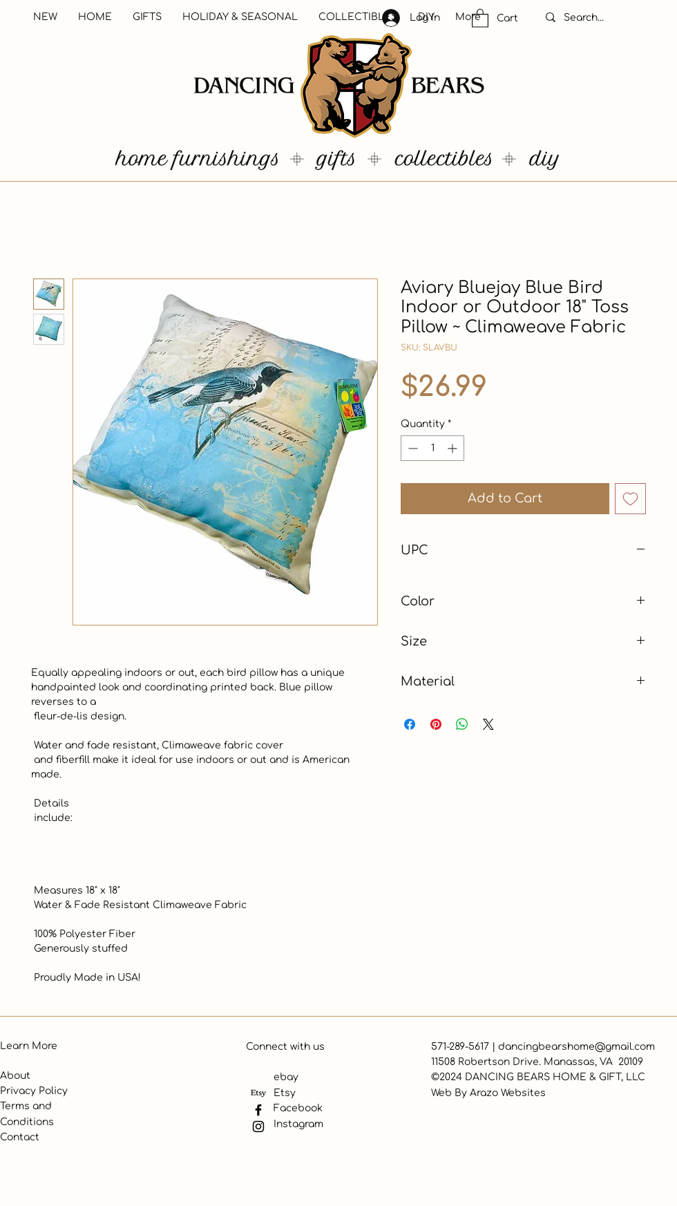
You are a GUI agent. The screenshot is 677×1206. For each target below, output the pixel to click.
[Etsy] (258, 1093)
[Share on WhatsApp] (462, 724)
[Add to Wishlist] (630, 498)
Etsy (285, 1093)
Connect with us (285, 1047)
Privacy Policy (34, 1091)
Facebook (298, 1108)
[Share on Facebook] (409, 724)
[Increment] (453, 448)
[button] (480, 18)
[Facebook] (258, 1110)
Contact (19, 1137)
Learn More (28, 1046)
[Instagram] (258, 1126)
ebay (286, 1077)
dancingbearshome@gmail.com (576, 1047)
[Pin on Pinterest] (436, 724)
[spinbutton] (432, 448)
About (15, 1076)
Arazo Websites (508, 1093)
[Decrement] (411, 448)
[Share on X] (488, 724)
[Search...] (598, 18)
